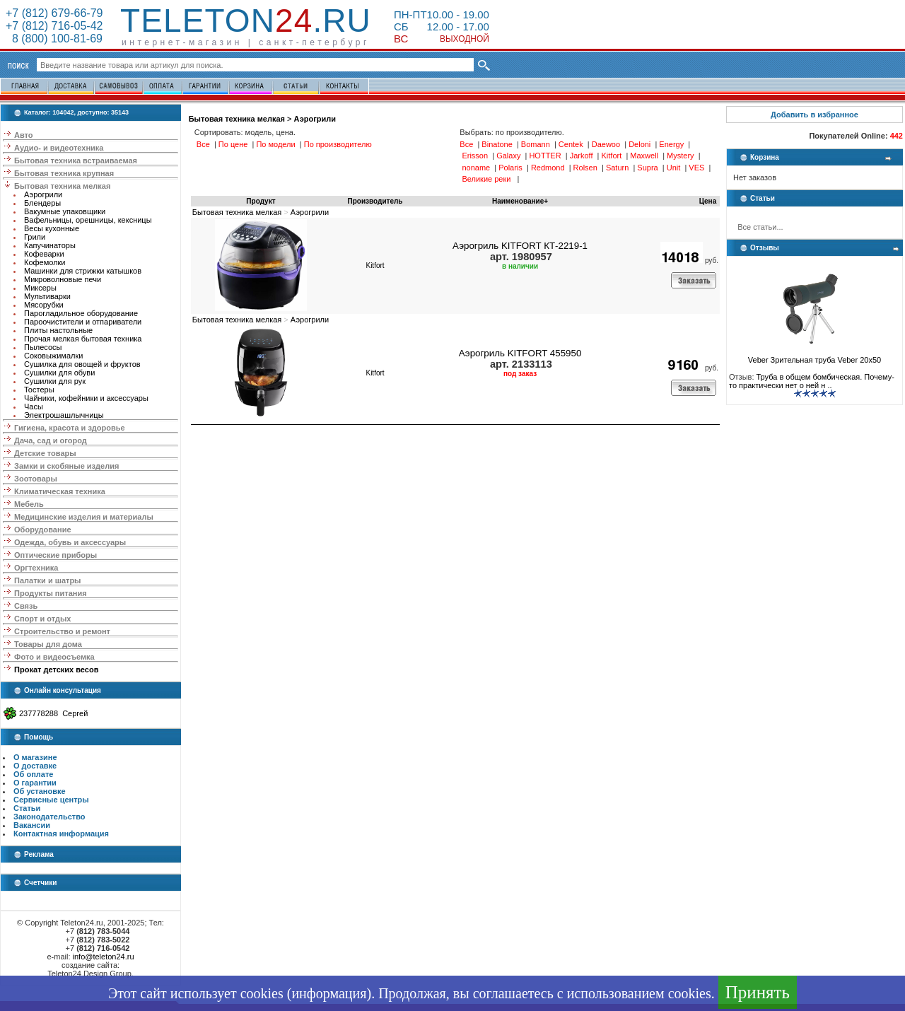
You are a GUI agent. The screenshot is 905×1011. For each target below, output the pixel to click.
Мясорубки (44, 304)
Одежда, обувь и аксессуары (70, 542)
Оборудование (42, 529)
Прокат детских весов (56, 669)
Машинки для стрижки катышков (82, 271)
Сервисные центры (51, 799)
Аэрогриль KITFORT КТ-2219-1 (520, 245)
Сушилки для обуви (59, 372)
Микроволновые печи (62, 279)
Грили (34, 237)
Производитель (375, 201)
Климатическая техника (59, 491)
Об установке (39, 791)
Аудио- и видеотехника (58, 148)
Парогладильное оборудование (81, 313)
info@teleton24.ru (103, 956)
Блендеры (42, 203)
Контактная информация (61, 833)
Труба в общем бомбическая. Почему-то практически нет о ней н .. (811, 381)
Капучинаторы (50, 245)
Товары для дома (48, 644)
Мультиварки (47, 296)
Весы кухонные (51, 228)
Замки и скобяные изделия (66, 466)
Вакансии (31, 825)
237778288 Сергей (53, 713)
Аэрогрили (43, 194)
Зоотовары (35, 478)
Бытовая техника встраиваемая (75, 160)
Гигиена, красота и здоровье (69, 427)
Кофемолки (45, 262)
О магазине (35, 757)
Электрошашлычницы (64, 415)
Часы (33, 406)
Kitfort (375, 265)
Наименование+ (520, 201)
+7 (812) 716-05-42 (54, 26)
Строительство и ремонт (62, 631)
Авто (23, 135)
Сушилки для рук (55, 381)
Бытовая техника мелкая (62, 186)
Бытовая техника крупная (64, 173)
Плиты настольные (58, 330)
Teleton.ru (245, 20)
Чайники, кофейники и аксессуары (86, 398)
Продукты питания (50, 593)
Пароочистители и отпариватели (82, 321)
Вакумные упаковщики (64, 211)
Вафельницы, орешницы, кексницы (88, 220)
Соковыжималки (53, 355)
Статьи (26, 808)
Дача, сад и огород (50, 440)
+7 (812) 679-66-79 (54, 13)
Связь (25, 606)
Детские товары (45, 453)
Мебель (29, 504)
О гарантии (35, 782)
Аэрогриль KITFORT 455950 (520, 353)
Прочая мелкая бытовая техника (82, 338)
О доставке (35, 765)
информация (328, 993)
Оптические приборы (55, 555)
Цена (708, 201)
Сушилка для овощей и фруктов (82, 364)
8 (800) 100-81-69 (54, 39)
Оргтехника (36, 567)
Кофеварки (44, 254)
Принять (757, 992)
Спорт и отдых (42, 618)
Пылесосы (43, 347)
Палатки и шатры (47, 580)
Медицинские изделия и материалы (83, 517)
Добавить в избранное (814, 114)
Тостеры (39, 389)
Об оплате (33, 774)
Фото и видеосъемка (54, 657)
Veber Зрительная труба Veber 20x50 (814, 356)
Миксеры (40, 288)
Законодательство (49, 816)
